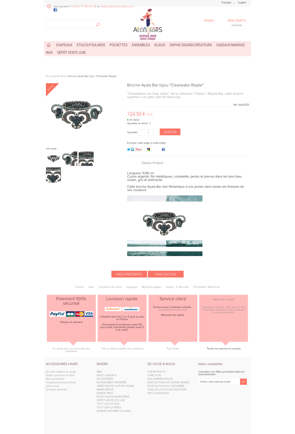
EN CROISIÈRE (105, 379)
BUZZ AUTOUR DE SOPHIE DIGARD (168, 382)
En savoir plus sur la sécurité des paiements (71, 350)
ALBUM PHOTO (157, 371)
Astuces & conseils (223, 299)
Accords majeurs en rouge (61, 371)
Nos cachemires (55, 379)
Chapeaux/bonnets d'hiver (61, 382)
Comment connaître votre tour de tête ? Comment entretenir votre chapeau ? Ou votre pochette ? (223, 310)
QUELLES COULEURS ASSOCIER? (167, 389)
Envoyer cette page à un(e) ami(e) (146, 143)
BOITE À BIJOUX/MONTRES (113, 396)
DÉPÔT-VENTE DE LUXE (111, 400)
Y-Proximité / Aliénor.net (206, 287)
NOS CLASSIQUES (158, 393)
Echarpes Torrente (56, 389)
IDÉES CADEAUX (106, 375)
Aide (91, 287)
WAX (99, 371)
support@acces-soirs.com (173, 309)
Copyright (131, 287)
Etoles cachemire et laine (60, 375)
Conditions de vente (110, 287)
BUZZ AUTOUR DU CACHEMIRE (166, 386)
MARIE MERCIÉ (105, 389)
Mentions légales (151, 287)
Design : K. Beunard (177, 287)
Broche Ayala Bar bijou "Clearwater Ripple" (165, 85)
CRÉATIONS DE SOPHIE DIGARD (116, 386)
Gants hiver (52, 386)
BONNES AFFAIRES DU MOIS (114, 411)
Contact (79, 287)
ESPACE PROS (105, 393)
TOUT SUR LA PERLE (109, 407)
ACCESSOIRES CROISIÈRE (111, 382)
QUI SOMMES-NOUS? (160, 379)
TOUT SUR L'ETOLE (108, 404)
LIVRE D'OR (154, 375)
